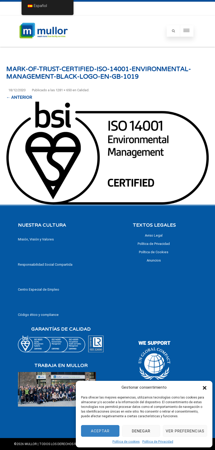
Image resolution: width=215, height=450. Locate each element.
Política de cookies (126, 442)
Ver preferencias (185, 431)
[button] (204, 387)
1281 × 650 (64, 90)
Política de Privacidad (157, 442)
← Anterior (19, 97)
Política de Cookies (153, 252)
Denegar (141, 431)
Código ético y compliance (38, 315)
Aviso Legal (154, 235)
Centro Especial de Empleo (38, 289)
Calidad (83, 90)
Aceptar (100, 431)
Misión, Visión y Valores (36, 239)
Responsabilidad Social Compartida (45, 264)
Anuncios (154, 260)
